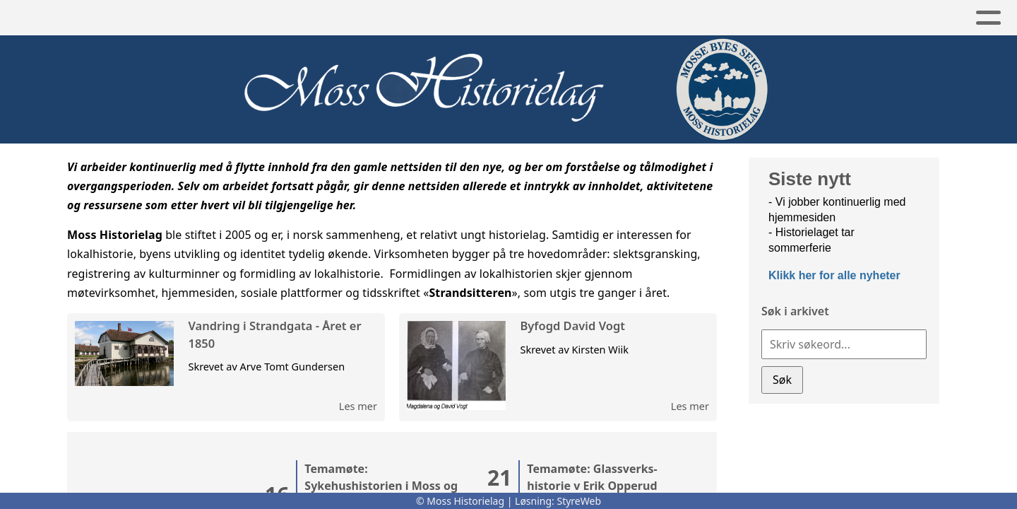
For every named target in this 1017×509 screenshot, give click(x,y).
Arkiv (330, 18)
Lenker (638, 18)
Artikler (408, 18)
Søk (782, 379)
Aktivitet (249, 18)
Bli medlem (811, 18)
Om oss (718, 18)
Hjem (178, 18)
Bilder (491, 18)
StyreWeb (579, 501)
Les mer (358, 406)
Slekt (564, 18)
